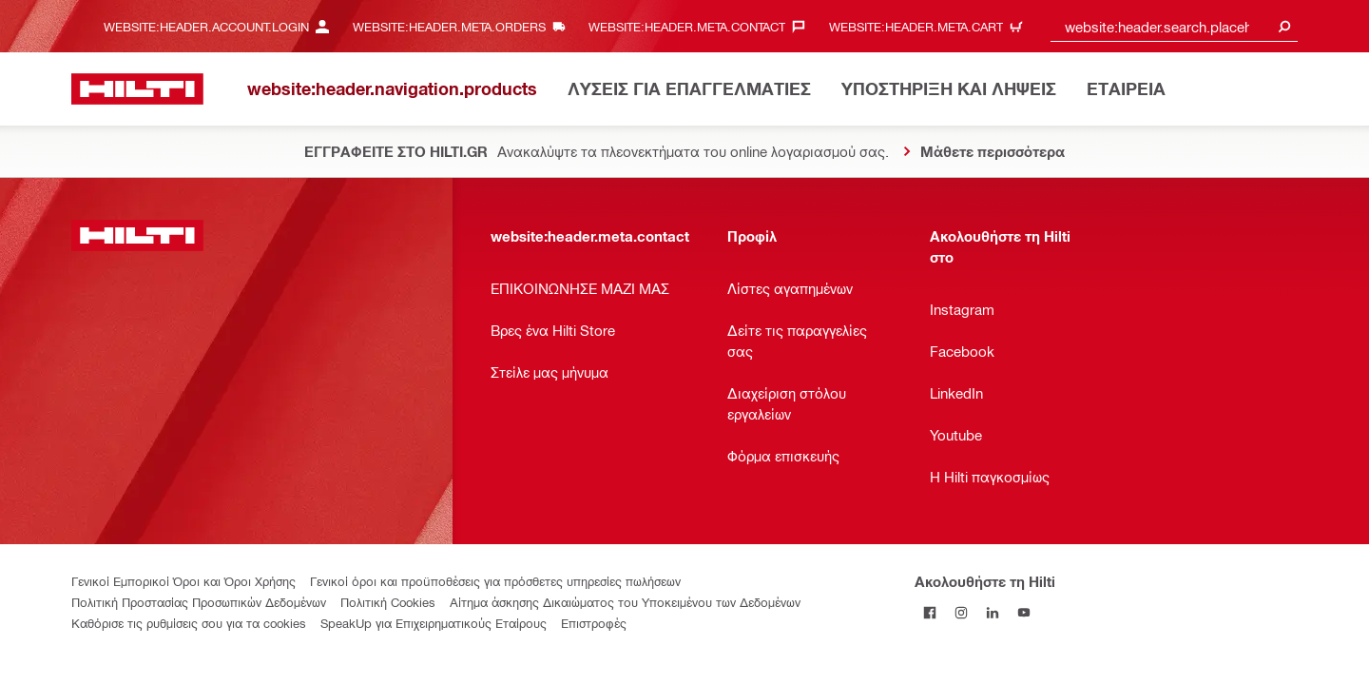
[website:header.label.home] (137, 89)
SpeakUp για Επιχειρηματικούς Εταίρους (433, 623)
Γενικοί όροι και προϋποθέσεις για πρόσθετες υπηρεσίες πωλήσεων (495, 581)
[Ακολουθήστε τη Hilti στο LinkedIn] (993, 612)
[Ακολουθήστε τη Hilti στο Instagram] (961, 612)
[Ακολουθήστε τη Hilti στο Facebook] (930, 612)
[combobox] (1174, 26)
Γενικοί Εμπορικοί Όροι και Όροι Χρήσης (183, 581)
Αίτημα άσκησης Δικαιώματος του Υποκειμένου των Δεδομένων (625, 602)
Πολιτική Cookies (387, 602)
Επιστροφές (594, 623)
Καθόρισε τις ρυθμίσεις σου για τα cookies (188, 623)
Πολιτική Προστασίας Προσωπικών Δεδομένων (198, 602)
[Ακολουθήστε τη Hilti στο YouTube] (1024, 612)
